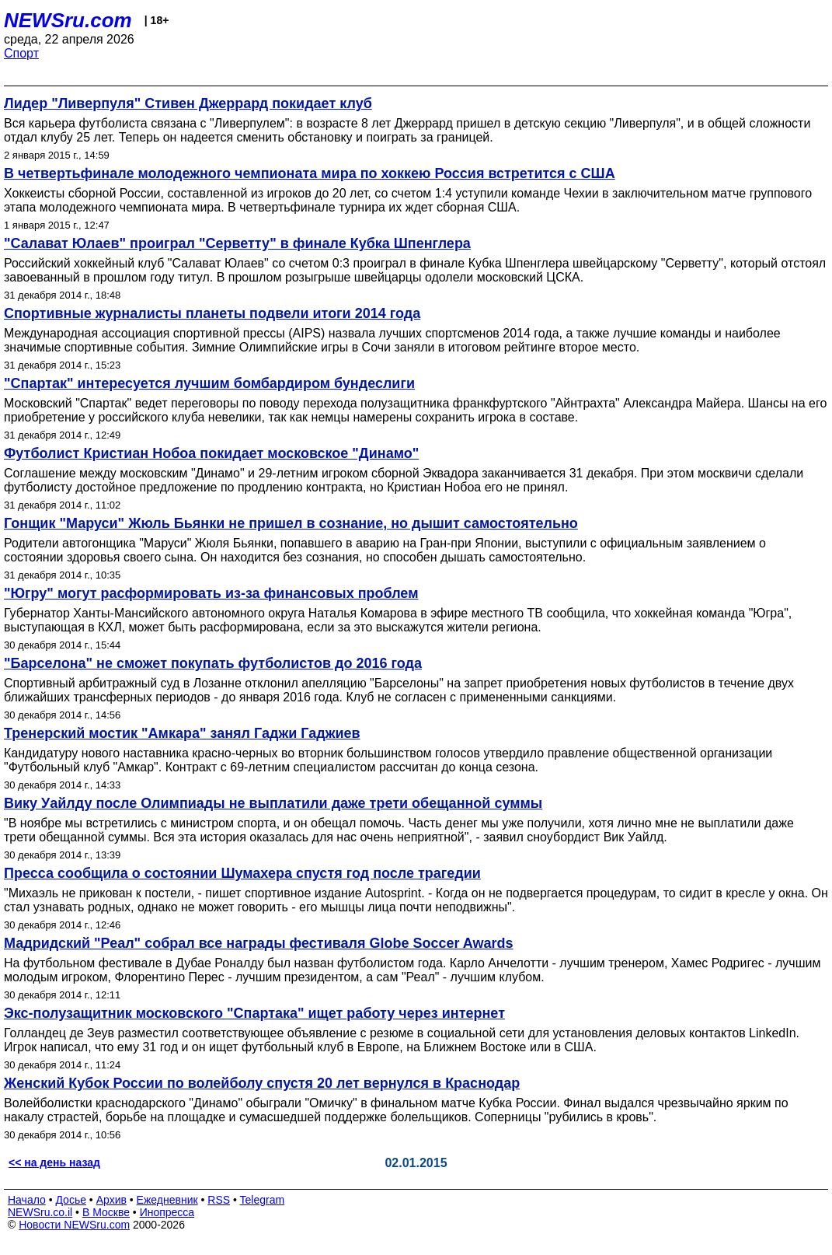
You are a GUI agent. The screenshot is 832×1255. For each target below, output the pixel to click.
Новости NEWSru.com (74, 1224)
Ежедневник (167, 1200)
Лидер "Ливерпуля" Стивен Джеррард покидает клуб (188, 103)
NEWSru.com (68, 20)
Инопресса (167, 1212)
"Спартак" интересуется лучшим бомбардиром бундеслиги (209, 383)
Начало (27, 1200)
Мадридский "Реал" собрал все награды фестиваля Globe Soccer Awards (258, 943)
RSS (218, 1200)
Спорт (21, 53)
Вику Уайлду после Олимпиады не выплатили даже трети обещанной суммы (273, 803)
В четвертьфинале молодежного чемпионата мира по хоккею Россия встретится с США (309, 173)
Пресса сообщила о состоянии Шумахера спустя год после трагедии (242, 873)
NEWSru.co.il (40, 1212)
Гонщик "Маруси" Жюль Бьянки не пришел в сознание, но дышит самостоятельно (291, 523)
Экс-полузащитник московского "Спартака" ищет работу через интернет (254, 1013)
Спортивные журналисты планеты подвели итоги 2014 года (212, 313)
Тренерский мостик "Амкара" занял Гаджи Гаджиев (182, 733)
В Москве (106, 1212)
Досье (70, 1200)
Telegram (262, 1200)
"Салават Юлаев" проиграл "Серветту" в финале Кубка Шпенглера (237, 243)
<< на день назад (54, 1162)
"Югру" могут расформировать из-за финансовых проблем (211, 593)
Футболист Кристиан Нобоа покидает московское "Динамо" (211, 453)
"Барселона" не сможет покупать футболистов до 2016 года (213, 663)
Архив (111, 1200)
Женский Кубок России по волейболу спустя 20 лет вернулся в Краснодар (262, 1083)
